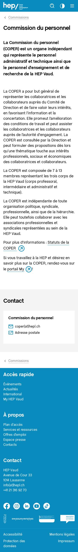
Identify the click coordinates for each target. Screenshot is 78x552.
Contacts (9, 445)
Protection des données (14, 543)
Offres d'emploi (14, 435)
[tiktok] (46, 506)
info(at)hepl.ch (14, 485)
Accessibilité (12, 534)
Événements (12, 384)
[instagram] (16, 506)
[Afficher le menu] (72, 5)
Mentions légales (62, 534)
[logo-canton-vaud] (4, 518)
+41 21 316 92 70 (15, 490)
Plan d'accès (12, 425)
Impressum (66, 541)
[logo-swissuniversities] (22, 519)
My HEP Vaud (13, 399)
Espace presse (14, 440)
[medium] (36, 506)
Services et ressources (20, 430)
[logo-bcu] (67, 519)
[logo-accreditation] (46, 519)
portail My (19, 269)
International (12, 394)
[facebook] (6, 506)
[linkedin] (26, 506)
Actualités (10, 389)
